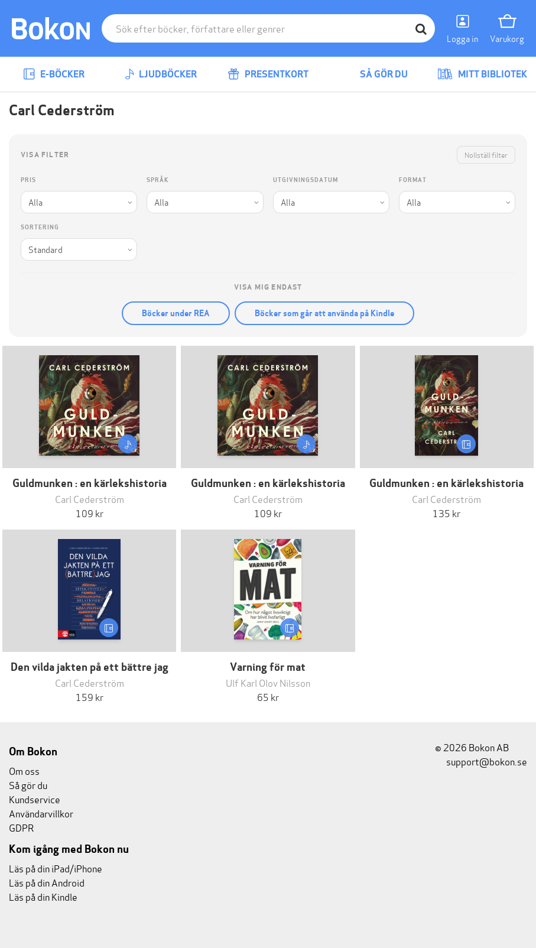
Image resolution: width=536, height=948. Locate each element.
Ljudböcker (161, 74)
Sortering (40, 227)
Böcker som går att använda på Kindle (324, 313)
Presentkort (268, 74)
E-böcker (54, 74)
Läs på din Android (47, 882)
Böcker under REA (176, 313)
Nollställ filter (486, 155)
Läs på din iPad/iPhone (55, 868)
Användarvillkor (41, 813)
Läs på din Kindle (43, 896)
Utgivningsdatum (305, 180)
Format (413, 180)
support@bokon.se (481, 761)
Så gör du (375, 74)
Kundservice (34, 799)
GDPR (21, 827)
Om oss (24, 770)
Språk (157, 180)
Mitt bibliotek (482, 74)
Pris (28, 180)
